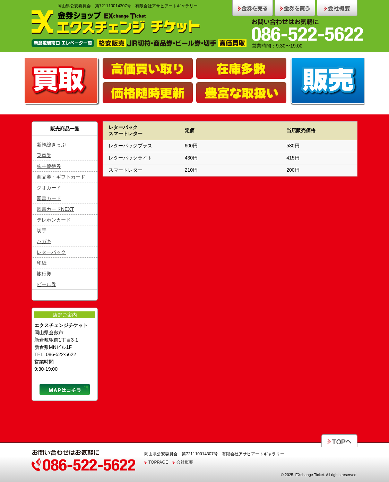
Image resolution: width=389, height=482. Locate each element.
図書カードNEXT (55, 209)
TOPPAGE (158, 462)
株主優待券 (49, 166)
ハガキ (44, 241)
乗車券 (44, 155)
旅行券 (44, 273)
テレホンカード (54, 220)
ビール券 (46, 284)
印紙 (41, 263)
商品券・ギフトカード (61, 177)
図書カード (49, 198)
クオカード (49, 187)
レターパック (51, 252)
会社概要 (184, 462)
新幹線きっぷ (51, 144)
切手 (41, 230)
